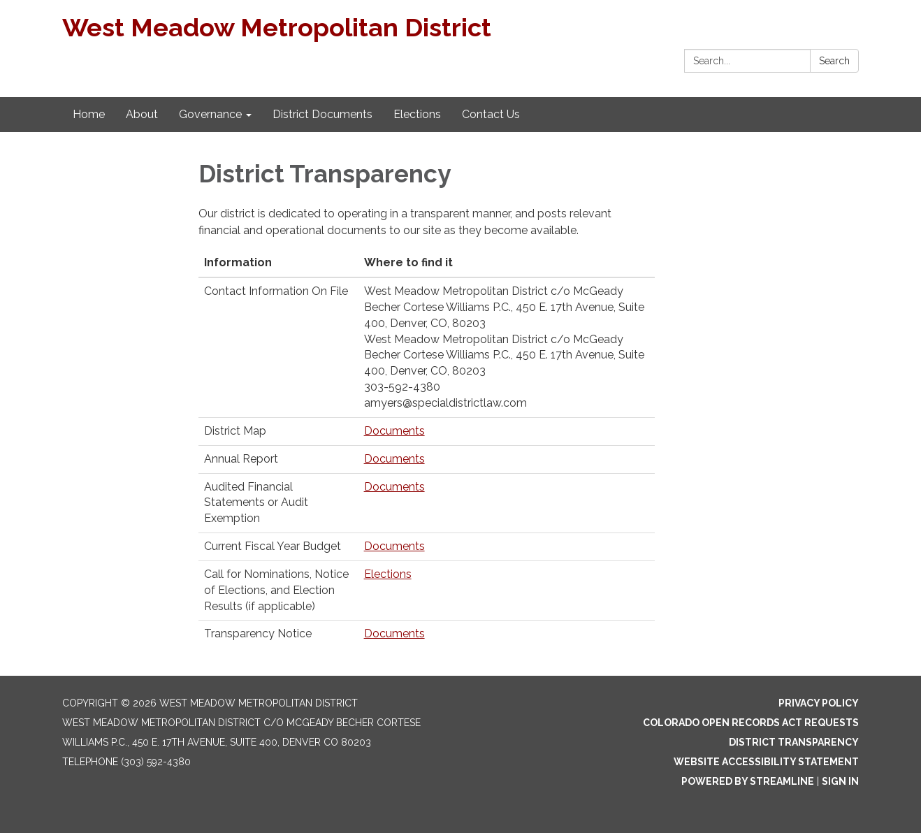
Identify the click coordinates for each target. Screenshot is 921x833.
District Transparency (794, 742)
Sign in (840, 781)
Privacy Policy (818, 703)
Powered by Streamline (747, 781)
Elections (388, 574)
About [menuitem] (142, 114)
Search (834, 60)
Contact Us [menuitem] (491, 114)
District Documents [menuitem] (322, 114)
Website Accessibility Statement (766, 761)
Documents (394, 430)
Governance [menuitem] (210, 114)
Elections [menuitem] (417, 114)
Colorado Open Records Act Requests (751, 722)
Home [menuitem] (89, 114)
